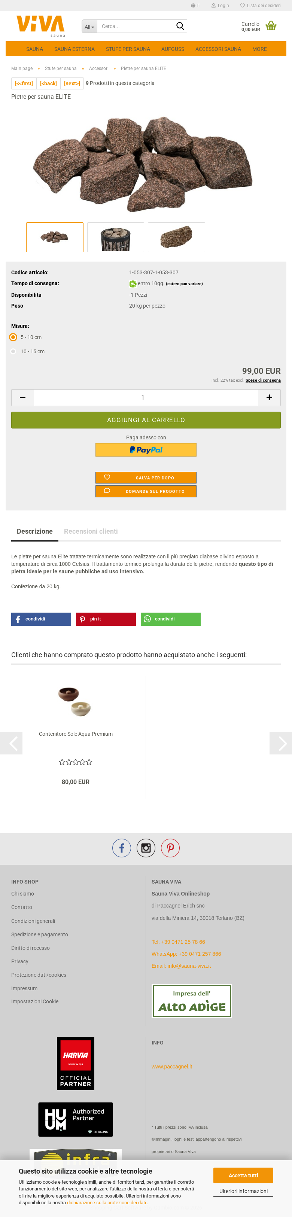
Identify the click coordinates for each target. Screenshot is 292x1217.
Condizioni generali (33, 921)
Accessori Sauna (218, 49)
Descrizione (35, 531)
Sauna (34, 49)
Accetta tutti (243, 1175)
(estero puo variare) (184, 283)
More (259, 49)
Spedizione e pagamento (39, 934)
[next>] (72, 83)
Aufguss (172, 49)
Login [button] (220, 5)
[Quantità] (146, 397)
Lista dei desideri (260, 5)
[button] (195, 5)
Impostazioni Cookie (34, 1001)
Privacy (19, 961)
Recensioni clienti (91, 531)
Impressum (24, 988)
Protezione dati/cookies (38, 975)
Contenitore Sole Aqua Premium (76, 734)
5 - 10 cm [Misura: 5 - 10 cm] (26, 337)
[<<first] (24, 83)
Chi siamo (22, 894)
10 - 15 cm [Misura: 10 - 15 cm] (28, 351)
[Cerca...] (89, 26)
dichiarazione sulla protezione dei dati (107, 1202)
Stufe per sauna (128, 49)
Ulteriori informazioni (243, 1191)
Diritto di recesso (30, 948)
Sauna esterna (74, 49)
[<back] (48, 83)
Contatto (21, 907)
